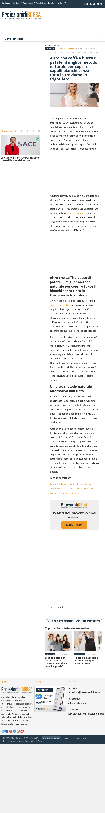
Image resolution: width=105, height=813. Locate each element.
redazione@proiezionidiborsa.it (85, 692)
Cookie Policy (81, 738)
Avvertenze (28, 3)
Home (47, 45)
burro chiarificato (59, 304)
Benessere (55, 45)
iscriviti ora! (74, 524)
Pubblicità (40, 3)
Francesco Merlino (66, 48)
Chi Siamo (5, 3)
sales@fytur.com (77, 702)
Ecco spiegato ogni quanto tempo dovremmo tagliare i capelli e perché (57, 662)
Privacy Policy (67, 738)
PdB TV (63, 3)
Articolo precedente (61, 620)
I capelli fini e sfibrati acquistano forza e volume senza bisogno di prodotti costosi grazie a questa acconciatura (71, 488)
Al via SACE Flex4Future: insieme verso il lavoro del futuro (20, 159)
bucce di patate (77, 212)
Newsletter (52, 3)
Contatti (16, 3)
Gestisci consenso (51, 738)
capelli (59, 606)
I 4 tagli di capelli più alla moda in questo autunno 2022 (86, 660)
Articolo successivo (88, 620)
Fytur (40, 741)
